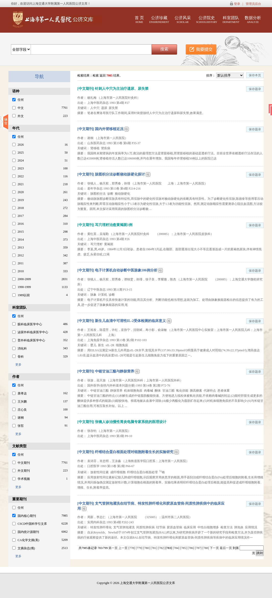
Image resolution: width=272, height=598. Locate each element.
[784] (176, 548)
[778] (132, 548)
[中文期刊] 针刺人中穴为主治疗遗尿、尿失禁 (113, 89)
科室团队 (230, 19)
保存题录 (255, 89)
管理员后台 (253, 4)
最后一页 (226, 548)
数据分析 (253, 19)
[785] (184, 548)
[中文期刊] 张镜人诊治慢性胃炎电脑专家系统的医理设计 (121, 422)
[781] (154, 548)
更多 (16, 364)
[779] (139, 548)
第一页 (113, 548)
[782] (161, 548)
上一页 (123, 548)
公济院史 (206, 19)
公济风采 (183, 19)
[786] (191, 548)
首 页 (139, 19)
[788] (206, 548)
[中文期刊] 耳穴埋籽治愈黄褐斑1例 (104, 225)
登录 (237, 4)
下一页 (214, 548)
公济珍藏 (159, 19)
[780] (147, 548)
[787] (198, 548)
